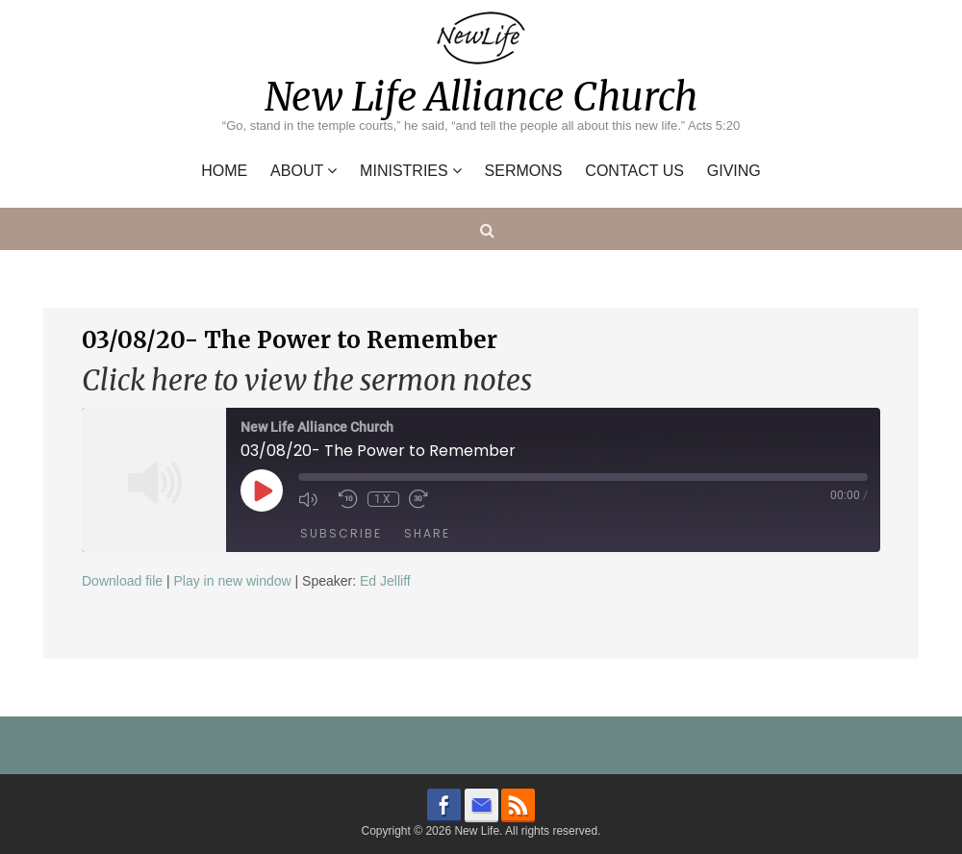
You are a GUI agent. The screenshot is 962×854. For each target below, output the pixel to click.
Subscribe (341, 533)
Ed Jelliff (385, 581)
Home (224, 171)
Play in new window (232, 581)
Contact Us (634, 171)
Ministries (404, 171)
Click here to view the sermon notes (307, 380)
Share (427, 533)
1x (383, 499)
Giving (734, 171)
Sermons (524, 171)
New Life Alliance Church (481, 97)
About (296, 171)
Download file (122, 581)
